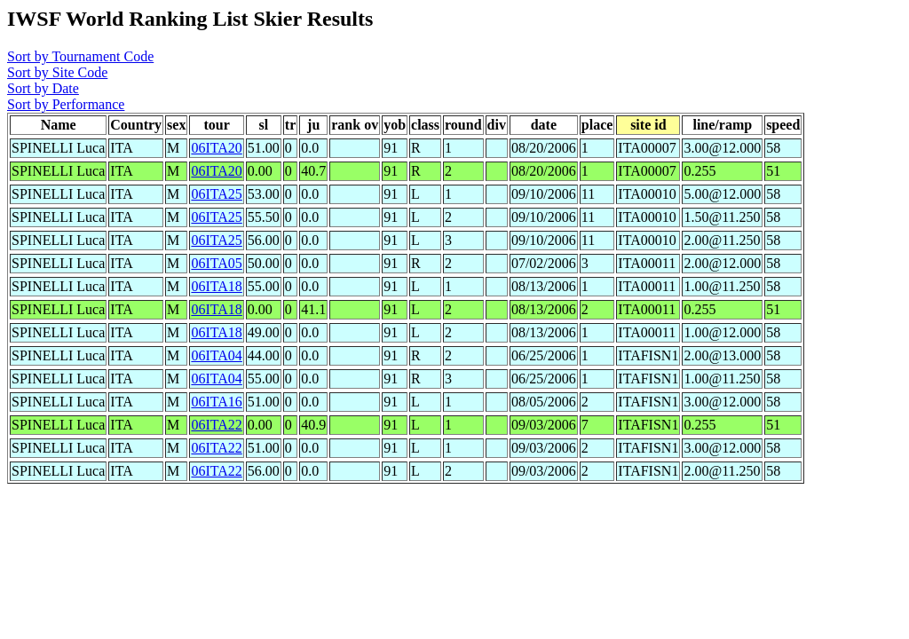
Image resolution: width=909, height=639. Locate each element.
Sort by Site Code (57, 72)
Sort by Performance (65, 104)
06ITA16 (216, 401)
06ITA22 (216, 424)
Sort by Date (43, 88)
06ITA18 (216, 286)
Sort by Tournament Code (80, 56)
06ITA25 (216, 193)
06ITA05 (216, 263)
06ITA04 (216, 355)
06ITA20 (216, 147)
